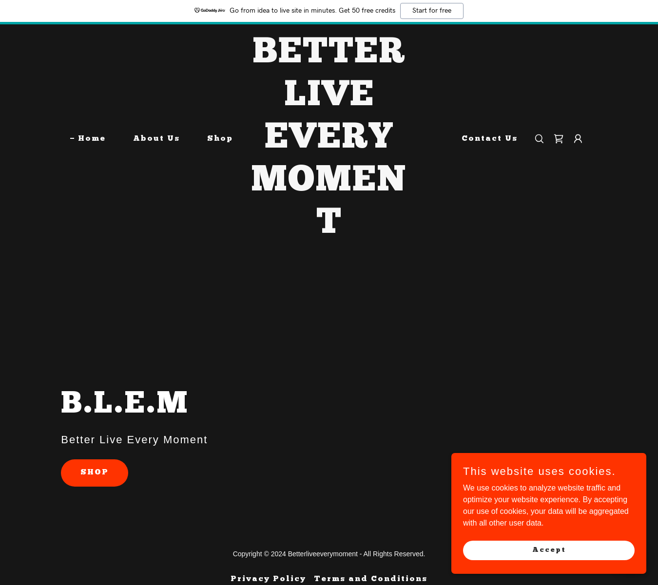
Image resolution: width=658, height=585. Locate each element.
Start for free (431, 10)
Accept (549, 549)
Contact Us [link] (490, 139)
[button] (578, 139)
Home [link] (92, 139)
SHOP (94, 472)
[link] (329, 230)
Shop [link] (220, 139)
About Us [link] (156, 139)
